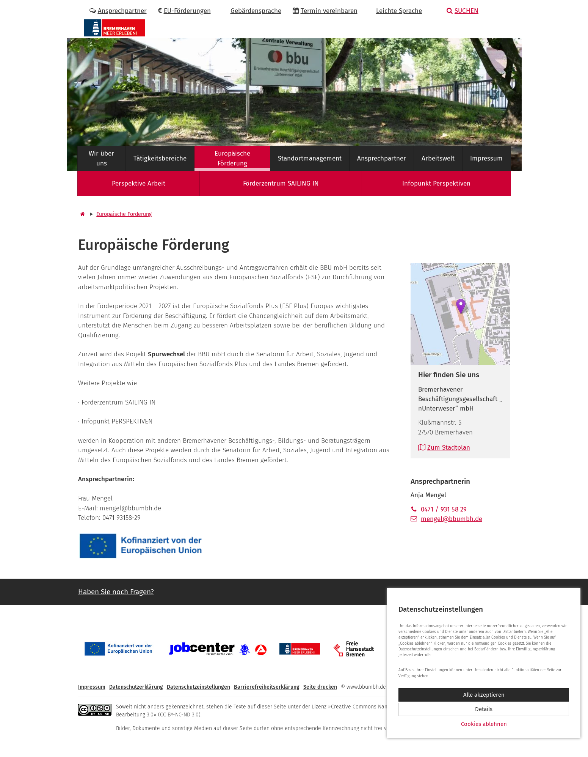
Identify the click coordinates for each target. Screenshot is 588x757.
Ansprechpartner (118, 11)
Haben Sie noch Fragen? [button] (116, 591)
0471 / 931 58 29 (439, 509)
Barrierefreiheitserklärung (266, 687)
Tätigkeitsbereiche (160, 158)
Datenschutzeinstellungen (198, 687)
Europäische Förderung (232, 158)
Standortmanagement (310, 158)
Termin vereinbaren (325, 11)
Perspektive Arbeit (138, 183)
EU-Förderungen (184, 11)
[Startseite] (81, 214)
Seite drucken (320, 687)
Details (483, 709)
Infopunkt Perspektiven (436, 183)
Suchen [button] (462, 11)
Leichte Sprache (395, 11)
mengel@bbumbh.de (446, 519)
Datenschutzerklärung (136, 687)
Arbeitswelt (438, 158)
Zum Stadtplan (444, 448)
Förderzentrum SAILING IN (281, 183)
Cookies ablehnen (484, 724)
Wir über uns (101, 158)
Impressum (486, 158)
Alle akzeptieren (484, 694)
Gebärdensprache (251, 11)
